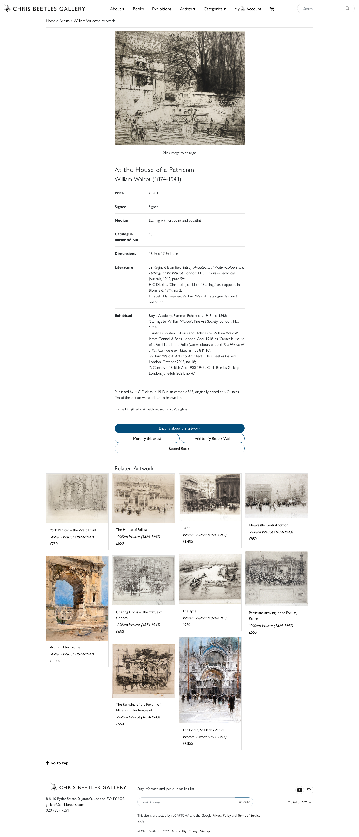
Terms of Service (249, 815)
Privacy (193, 831)
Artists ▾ (187, 9)
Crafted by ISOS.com (300, 802)
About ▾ (117, 9)
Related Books (179, 448)
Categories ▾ (215, 9)
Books (138, 9)
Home (50, 20)
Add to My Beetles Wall (212, 438)
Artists (64, 20)
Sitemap (205, 831)
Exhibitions (161, 9)
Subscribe (244, 801)
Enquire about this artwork (179, 428)
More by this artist (147, 438)
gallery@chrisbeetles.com (65, 804)
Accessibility (179, 831)
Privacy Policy (222, 815)
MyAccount (247, 9)
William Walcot (86, 20)
